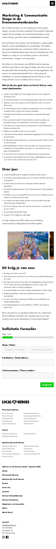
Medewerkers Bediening (31, 421)
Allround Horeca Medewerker (11, 454)
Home (4, 471)
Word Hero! (7, 512)
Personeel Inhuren (10, 475)
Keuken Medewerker (30, 418)
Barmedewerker (29, 423)
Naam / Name (9, 345)
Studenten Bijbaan (29, 451)
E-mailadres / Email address (15, 358)
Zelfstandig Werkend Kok (31, 446)
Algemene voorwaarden (13, 504)
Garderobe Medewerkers (31, 413)
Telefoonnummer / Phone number (19, 370)
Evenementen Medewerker (32, 454)
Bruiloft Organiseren (30, 433)
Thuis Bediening (7, 421)
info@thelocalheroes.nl (9, 525)
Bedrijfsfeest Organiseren (10, 436)
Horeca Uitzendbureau (9, 423)
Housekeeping (28, 449)
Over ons (6, 487)
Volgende (47, 384)
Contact (5, 491)
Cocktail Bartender (7, 418)
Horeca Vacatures (7, 456)
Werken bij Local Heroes (13, 479)
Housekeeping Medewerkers (32, 416)
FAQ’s (4, 508)
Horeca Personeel (7, 413)
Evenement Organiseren (9, 433)
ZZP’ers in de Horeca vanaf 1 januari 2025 (21, 467)
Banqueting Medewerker (9, 446)
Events (5, 483)
